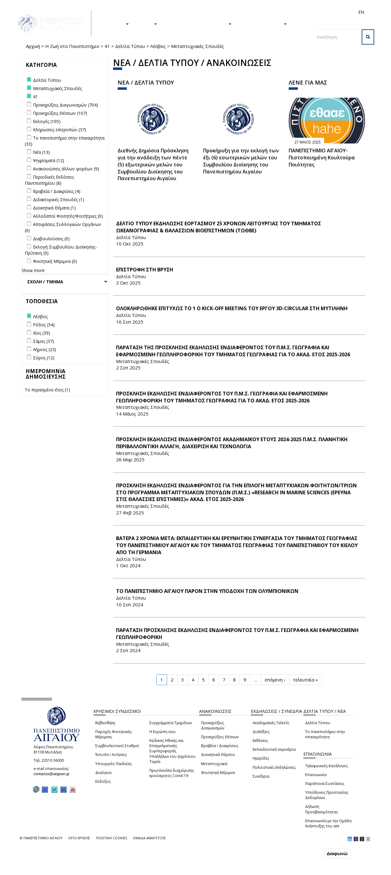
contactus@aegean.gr (53, 774)
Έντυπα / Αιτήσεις (111, 754)
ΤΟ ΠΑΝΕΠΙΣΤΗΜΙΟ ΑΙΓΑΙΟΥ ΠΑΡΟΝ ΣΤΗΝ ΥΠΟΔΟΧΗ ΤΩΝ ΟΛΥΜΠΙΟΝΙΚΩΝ (207, 591)
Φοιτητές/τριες (222, 12)
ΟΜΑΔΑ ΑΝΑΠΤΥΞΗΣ (149, 838)
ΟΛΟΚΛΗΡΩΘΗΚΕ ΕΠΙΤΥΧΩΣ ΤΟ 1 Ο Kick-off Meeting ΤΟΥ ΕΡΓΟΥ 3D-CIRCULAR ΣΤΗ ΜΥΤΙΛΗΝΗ (232, 308)
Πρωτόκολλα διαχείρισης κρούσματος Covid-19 (171, 773)
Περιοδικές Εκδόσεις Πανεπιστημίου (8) (49, 180)
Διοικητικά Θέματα (218, 754)
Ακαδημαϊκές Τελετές (271, 722)
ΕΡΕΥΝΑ (146, 23)
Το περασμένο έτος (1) (47, 390)
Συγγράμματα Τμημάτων (170, 722)
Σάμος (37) (43, 341)
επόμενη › (275, 680)
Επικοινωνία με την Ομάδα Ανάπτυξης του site (328, 823)
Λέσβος (158, 46)
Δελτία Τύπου (130, 46)
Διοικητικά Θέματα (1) (54, 208)
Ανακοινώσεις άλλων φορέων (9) (66, 169)
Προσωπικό (296, 12)
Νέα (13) (41, 152)
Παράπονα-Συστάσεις (324, 783)
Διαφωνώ (337, 853)
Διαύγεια (103, 772)
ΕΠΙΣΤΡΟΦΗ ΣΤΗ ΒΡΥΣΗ (144, 269)
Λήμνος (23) (44, 349)
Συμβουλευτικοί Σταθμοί (117, 745)
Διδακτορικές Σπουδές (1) (58, 199)
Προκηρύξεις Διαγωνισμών (212, 725)
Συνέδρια (261, 776)
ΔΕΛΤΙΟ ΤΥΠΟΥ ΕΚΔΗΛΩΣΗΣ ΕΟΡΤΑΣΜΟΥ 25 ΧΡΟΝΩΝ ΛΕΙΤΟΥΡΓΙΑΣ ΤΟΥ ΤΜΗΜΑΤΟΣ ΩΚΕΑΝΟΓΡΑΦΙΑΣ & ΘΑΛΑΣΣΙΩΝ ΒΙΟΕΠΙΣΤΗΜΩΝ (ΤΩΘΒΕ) (218, 227)
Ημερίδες (261, 758)
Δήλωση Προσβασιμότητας (321, 809)
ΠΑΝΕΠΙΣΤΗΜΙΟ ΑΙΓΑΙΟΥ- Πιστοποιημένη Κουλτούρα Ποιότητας (322, 157)
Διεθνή (275, 12)
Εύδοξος (103, 781)
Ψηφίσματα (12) (48, 160)
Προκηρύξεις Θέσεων (220, 736)
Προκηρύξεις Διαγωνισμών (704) (65, 105)
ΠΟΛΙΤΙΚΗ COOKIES (111, 838)
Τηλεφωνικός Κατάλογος (326, 765)
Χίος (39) (41, 333)
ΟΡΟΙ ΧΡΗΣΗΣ (79, 838)
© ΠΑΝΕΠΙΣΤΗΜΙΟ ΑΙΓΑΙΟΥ (41, 838)
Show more (33, 270)
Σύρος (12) (43, 358)
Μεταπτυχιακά (214, 763)
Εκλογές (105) (46, 121)
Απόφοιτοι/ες (252, 12)
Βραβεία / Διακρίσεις (219, 745)
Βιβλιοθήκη (105, 722)
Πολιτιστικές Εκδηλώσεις (274, 767)
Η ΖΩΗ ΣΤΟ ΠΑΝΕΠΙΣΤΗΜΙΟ (197, 23)
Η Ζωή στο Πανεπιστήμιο (72, 46)
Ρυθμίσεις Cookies (60, 870)
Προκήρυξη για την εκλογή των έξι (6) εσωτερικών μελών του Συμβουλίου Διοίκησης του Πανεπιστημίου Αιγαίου (241, 161)
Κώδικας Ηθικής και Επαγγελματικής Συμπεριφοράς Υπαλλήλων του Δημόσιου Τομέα (172, 751)
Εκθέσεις (260, 740)
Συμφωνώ (309, 853)
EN (361, 12)
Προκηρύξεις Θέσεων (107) (60, 113)
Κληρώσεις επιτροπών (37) (59, 130)
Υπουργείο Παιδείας (113, 763)
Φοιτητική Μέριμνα (218, 772)
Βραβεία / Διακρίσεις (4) (56, 191)
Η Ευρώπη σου (162, 731)
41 (107, 46)
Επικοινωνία (316, 774)
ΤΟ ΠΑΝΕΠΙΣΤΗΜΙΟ (262, 23)
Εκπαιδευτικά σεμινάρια (274, 749)
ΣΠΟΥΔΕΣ (115, 23)
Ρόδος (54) (44, 325)
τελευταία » (305, 680)
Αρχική (33, 46)
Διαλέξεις (261, 731)
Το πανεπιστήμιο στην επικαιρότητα (325, 734)
